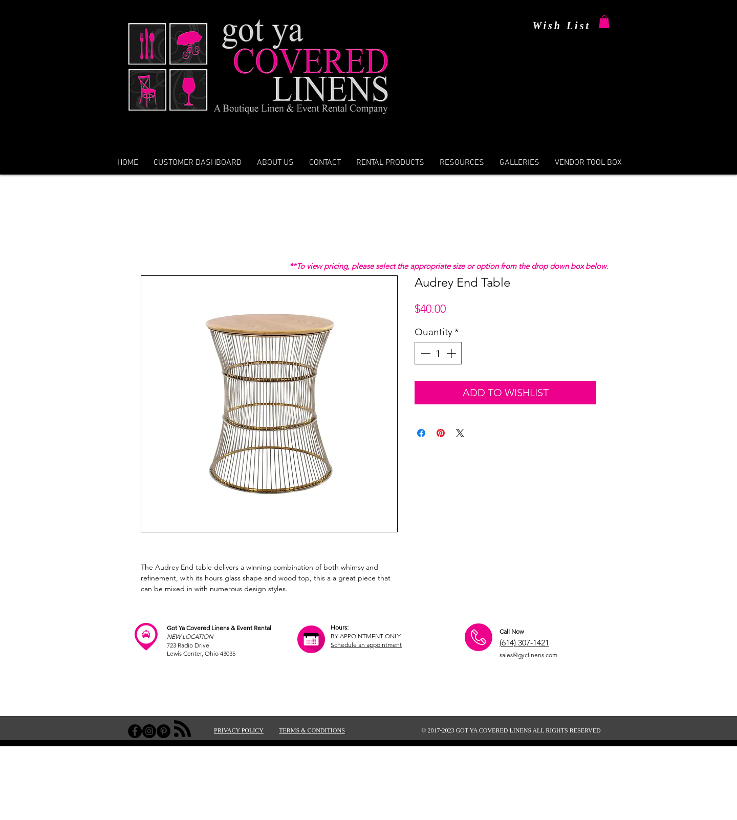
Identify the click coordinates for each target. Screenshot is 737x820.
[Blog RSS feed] (182, 729)
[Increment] (452, 353)
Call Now (512, 631)
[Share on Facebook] (421, 433)
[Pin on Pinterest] (441, 433)
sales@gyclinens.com (528, 655)
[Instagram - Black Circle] (149, 731)
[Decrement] (424, 353)
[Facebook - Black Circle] (135, 731)
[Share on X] (460, 433)
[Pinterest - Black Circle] (163, 731)
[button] (604, 21)
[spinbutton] (438, 353)
